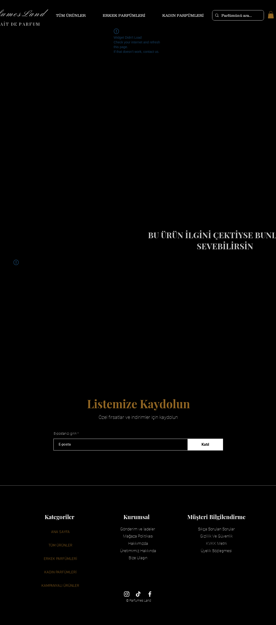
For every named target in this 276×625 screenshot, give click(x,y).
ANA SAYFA (60, 532)
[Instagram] (126, 594)
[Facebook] (149, 594)
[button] (271, 14)
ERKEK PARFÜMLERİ (60, 559)
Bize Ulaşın (138, 557)
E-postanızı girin (65, 433)
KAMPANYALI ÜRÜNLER (60, 585)
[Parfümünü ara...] (237, 15)
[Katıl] (205, 444)
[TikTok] (138, 594)
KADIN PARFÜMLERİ (60, 572)
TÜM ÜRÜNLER (60, 545)
